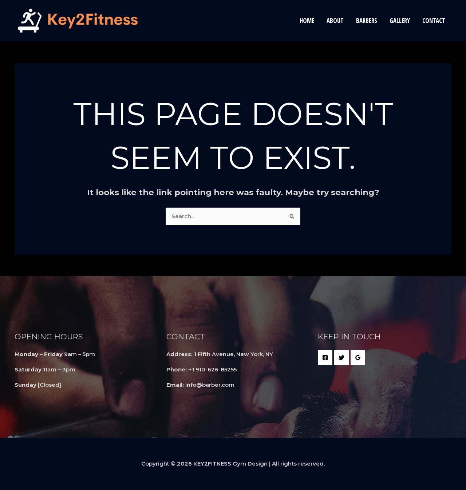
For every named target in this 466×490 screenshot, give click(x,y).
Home (307, 20)
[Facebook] (325, 357)
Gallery (400, 20)
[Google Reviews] (358, 357)
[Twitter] (341, 357)
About (335, 20)
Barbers (366, 20)
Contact (433, 20)
